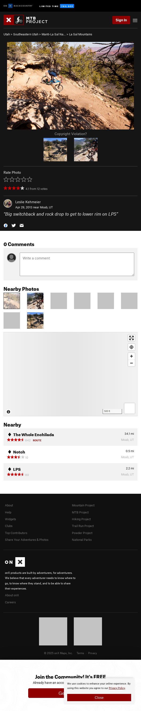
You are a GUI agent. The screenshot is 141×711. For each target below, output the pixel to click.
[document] (99, 691)
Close (99, 697)
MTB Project (80, 512)
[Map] (70, 374)
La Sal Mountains (80, 34)
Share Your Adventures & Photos (26, 540)
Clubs (8, 526)
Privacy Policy (117, 688)
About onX (12, 595)
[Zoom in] (131, 356)
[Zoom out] (131, 363)
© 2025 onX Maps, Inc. (58, 653)
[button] (6, 225)
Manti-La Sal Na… (54, 34)
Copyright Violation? (71, 134)
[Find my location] (131, 347)
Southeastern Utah (25, 34)
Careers (10, 602)
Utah (7, 34)
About (9, 505)
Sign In (121, 20)
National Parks (82, 540)
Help (8, 512)
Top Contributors (16, 533)
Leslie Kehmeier (28, 202)
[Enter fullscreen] (131, 338)
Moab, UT (46, 207)
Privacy (92, 653)
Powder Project (82, 533)
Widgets (10, 519)
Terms (80, 653)
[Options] (129, 408)
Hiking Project (81, 519)
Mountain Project (83, 505)
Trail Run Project (83, 526)
